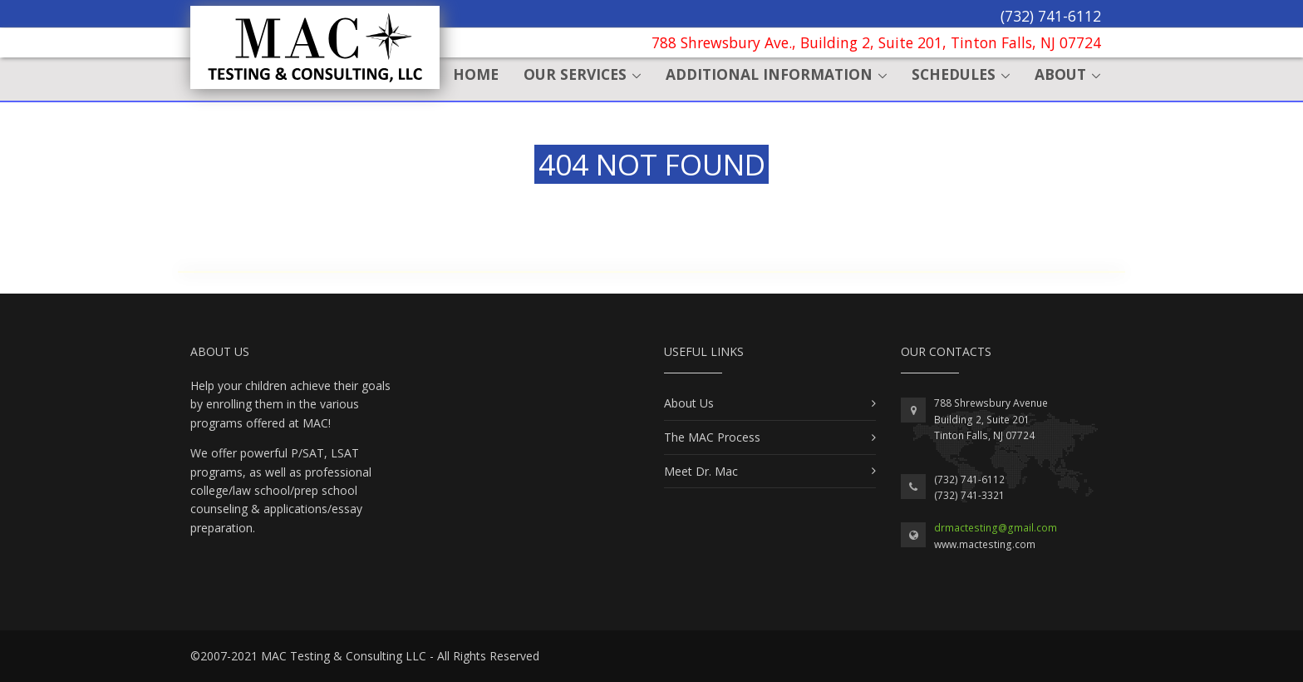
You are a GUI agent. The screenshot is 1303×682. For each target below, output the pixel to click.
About (1060, 74)
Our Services (575, 74)
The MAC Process (712, 437)
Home (476, 74)
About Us (689, 403)
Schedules (954, 74)
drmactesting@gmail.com (995, 528)
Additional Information (769, 74)
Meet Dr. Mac (701, 471)
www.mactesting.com (984, 544)
